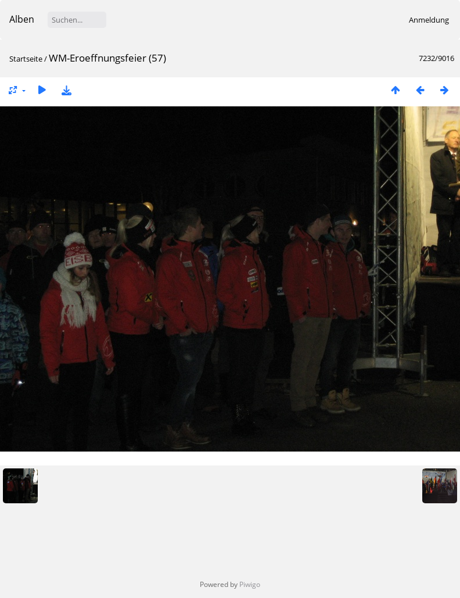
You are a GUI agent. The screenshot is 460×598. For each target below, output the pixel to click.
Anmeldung (429, 20)
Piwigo (249, 584)
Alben (21, 19)
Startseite (25, 58)
